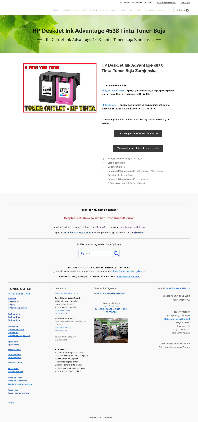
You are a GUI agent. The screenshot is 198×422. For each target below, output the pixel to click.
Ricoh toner (13, 368)
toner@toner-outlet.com (166, 2)
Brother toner (14, 314)
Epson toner (13, 345)
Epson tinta (13, 341)
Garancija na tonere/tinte (66, 293)
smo (140, 232)
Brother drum (14, 317)
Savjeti (11, 403)
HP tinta (11, 305)
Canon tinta (13, 332)
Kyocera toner (14, 349)
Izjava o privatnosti (63, 337)
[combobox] (95, 253)
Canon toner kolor (16, 329)
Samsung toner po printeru (20, 384)
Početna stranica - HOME (19, 294)
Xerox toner (13, 390)
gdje (135, 232)
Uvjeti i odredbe (62, 340)
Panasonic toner (15, 362)
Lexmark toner (14, 354)
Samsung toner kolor (17, 381)
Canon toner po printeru (19, 335)
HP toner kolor (14, 302)
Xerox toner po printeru (18, 393)
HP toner (12, 299)
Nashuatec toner (15, 371)
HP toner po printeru (17, 308)
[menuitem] (103, 10)
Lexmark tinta (14, 357)
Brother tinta (14, 320)
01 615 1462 (185, 2)
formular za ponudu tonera (78, 232)
